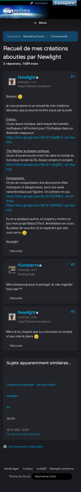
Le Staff (41, 468)
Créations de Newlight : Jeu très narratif (31, 384)
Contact (28, 468)
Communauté (59, 36)
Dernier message (17, 434)
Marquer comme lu (62, 468)
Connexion (39, 3)
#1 (73, 76)
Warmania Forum (33, 36)
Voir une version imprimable (25, 446)
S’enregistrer (65, 3)
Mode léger (11, 468)
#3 (73, 311)
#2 (73, 264)
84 (8, 407)
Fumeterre (28, 265)
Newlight (26, 77)
